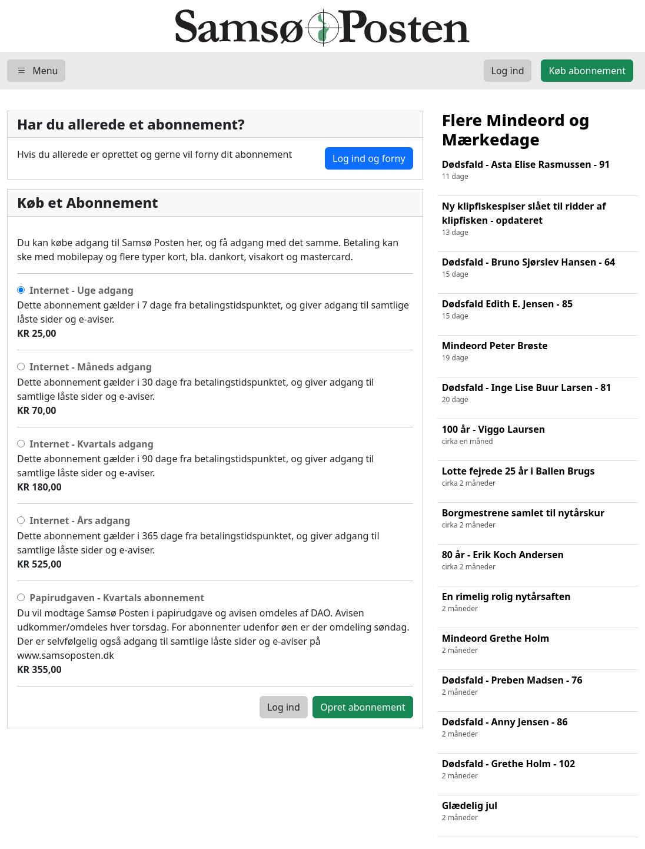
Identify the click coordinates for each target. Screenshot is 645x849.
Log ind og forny (369, 158)
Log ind (283, 707)
